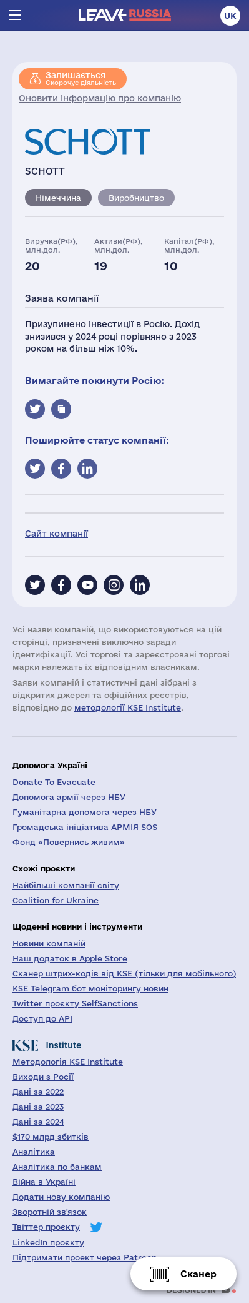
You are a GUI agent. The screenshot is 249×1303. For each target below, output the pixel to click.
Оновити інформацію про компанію (100, 98)
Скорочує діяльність (81, 78)
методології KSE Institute (127, 707)
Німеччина (58, 197)
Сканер (198, 1274)
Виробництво (136, 197)
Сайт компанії (56, 534)
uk (230, 15)
